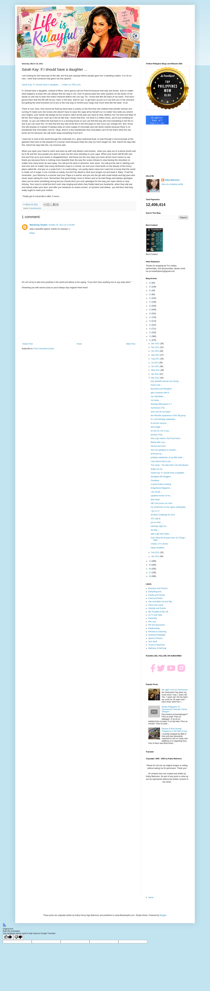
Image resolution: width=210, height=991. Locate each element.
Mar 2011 (155, 378)
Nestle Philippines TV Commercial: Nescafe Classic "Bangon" (174, 709)
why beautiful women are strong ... (166, 381)
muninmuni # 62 (158, 408)
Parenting (152, 618)
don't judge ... (156, 427)
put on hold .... (157, 522)
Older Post (130, 344)
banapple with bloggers (161, 476)
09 (150, 565)
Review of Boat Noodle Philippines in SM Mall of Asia (174, 730)
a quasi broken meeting (161, 484)
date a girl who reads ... (161, 534)
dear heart (155, 499)
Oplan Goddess (157, 548)
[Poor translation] (18, 937)
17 (150, 317)
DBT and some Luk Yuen (161, 503)
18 (150, 313)
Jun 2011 (155, 366)
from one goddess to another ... (164, 450)
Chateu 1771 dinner (159, 544)
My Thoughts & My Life (158, 612)
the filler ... (155, 530)
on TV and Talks (155, 615)
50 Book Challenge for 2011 (163, 515)
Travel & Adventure (156, 645)
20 (150, 306)
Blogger (163, 915)
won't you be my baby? (161, 412)
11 (150, 340)
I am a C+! (155, 511)
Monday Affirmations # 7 (161, 404)
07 (150, 572)
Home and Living (155, 605)
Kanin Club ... (156, 385)
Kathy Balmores (172, 180)
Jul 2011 (155, 363)
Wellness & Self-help (157, 648)
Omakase (155, 480)
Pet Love (152, 622)
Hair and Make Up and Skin (160, 601)
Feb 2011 (155, 552)
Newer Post (28, 344)
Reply (32, 233)
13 (150, 332)
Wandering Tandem (39, 225)
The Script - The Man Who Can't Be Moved (169, 465)
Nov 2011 (155, 347)
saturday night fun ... (160, 526)
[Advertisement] (79, 316)
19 (150, 309)
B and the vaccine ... (160, 423)
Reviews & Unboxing (157, 631)
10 (150, 561)
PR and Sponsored (156, 625)
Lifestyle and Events (157, 608)
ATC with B (155, 519)
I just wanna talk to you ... (162, 461)
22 (150, 298)
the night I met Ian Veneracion (175, 690)
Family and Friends (156, 595)
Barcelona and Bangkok (161, 389)
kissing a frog (156, 434)
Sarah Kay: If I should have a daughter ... (168, 473)
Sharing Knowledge (156, 635)
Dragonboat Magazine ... (161, 488)
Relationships (154, 628)
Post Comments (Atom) (44, 348)
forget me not (156, 469)
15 (150, 325)
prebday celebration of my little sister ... (168, 457)
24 (150, 290)
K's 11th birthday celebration (163, 419)
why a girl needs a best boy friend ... (166, 438)
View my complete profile (172, 184)
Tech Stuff (152, 641)
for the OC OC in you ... (161, 431)
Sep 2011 (155, 355)
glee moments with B (160, 393)
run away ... (156, 400)
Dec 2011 (155, 343)
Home (79, 344)
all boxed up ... (157, 454)
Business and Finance (158, 588)
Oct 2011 (155, 351)
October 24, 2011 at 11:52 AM (61, 225)
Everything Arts (35, 208)
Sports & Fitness (155, 638)
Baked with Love (158, 442)
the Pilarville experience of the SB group (168, 415)
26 (150, 283)
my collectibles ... (158, 396)
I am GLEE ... (156, 492)
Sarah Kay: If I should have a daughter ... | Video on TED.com (51, 84)
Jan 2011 (155, 556)
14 (150, 329)
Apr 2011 (155, 374)
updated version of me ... (161, 496)
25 (150, 287)
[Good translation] (8, 937)
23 (150, 294)
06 (150, 576)
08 (150, 569)
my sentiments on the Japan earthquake (168, 507)
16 (150, 321)
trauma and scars (158, 446)
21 (150, 302)
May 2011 (155, 370)
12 (150, 336)
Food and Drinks (155, 598)
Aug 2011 (155, 359)
